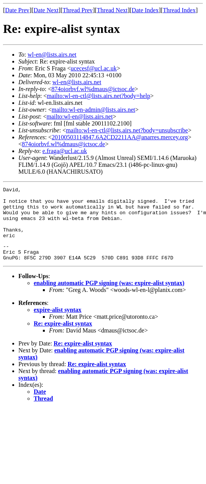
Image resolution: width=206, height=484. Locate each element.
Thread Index (179, 10)
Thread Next (112, 10)
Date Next (46, 10)
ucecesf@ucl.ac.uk (93, 68)
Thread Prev (77, 10)
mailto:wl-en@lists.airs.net (79, 116)
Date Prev (17, 10)
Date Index (145, 10)
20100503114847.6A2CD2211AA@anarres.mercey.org (120, 137)
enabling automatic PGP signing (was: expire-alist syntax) (109, 296)
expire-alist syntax (58, 323)
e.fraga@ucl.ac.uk (65, 151)
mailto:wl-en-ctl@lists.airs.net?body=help (98, 96)
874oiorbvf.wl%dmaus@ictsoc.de (92, 89)
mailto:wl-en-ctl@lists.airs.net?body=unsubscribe (127, 130)
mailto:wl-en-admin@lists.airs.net (93, 109)
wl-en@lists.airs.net (52, 54)
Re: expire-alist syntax (63, 337)
